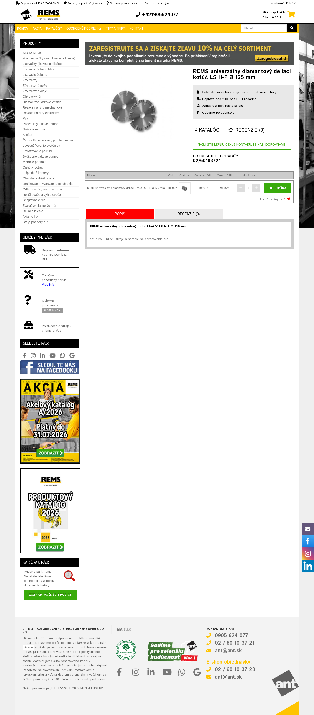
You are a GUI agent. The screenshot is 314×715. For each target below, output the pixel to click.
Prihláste (208, 92)
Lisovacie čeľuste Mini (38, 69)
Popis (120, 214)
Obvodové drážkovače (38, 178)
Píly (25, 118)
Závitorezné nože (35, 85)
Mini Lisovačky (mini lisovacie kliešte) (49, 58)
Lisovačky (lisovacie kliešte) (42, 64)
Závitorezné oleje (35, 91)
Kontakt (136, 28)
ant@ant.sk (228, 650)
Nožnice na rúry (34, 129)
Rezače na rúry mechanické (42, 107)
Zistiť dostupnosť (272, 199)
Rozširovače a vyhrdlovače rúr (44, 195)
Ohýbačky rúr (32, 96)
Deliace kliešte (33, 211)
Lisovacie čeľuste (35, 75)
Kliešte (27, 135)
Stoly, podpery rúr (35, 222)
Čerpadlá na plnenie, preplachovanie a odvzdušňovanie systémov (50, 142)
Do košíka (277, 188)
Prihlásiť (291, 3)
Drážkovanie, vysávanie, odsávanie (48, 184)
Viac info (48, 284)
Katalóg (206, 130)
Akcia (37, 28)
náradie (28, 647)
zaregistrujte (239, 92)
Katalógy (54, 28)
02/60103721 (206, 161)
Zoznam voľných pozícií (50, 594)
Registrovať (277, 3)
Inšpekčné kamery (36, 173)
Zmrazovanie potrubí (37, 151)
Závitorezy (30, 80)
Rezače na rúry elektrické (41, 113)
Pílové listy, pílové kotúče (40, 124)
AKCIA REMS (32, 53)
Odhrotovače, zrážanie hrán (42, 189)
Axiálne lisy (31, 216)
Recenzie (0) (246, 130)
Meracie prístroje (34, 162)
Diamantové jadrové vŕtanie (42, 102)
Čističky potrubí (34, 167)
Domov (22, 28)
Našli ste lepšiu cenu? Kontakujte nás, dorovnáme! (242, 144)
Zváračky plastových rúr (39, 205)
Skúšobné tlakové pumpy (40, 156)
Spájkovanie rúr (34, 200)
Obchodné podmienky (84, 28)
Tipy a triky (115, 28)
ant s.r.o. (124, 629)
